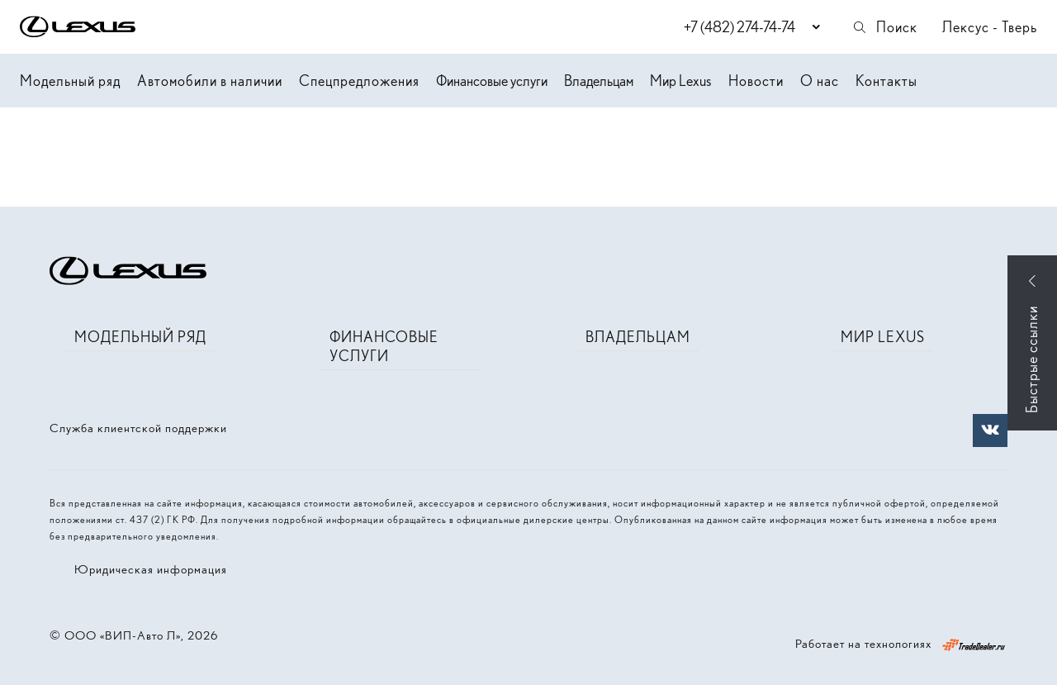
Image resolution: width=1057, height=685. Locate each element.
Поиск (884, 27)
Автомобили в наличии (209, 80)
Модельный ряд (70, 80)
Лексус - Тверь (989, 27)
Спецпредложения (359, 80)
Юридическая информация (150, 569)
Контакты (886, 80)
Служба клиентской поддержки (138, 428)
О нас (819, 80)
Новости (756, 80)
